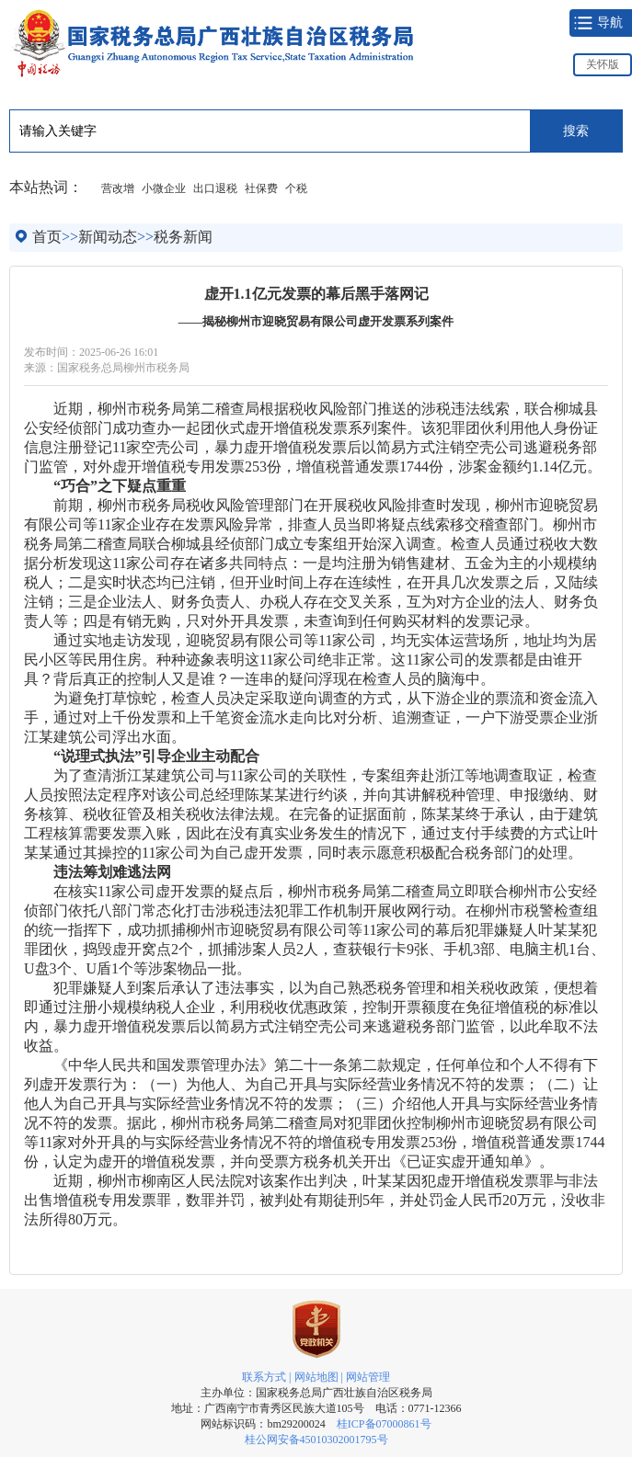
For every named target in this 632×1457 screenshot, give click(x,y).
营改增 (117, 188)
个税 (296, 188)
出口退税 (215, 188)
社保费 (261, 188)
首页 (47, 237)
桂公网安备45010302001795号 (316, 1439)
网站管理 (368, 1377)
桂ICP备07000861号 (384, 1423)
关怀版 (602, 64)
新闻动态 (107, 237)
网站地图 (316, 1377)
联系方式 (264, 1377)
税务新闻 (183, 237)
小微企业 (164, 188)
